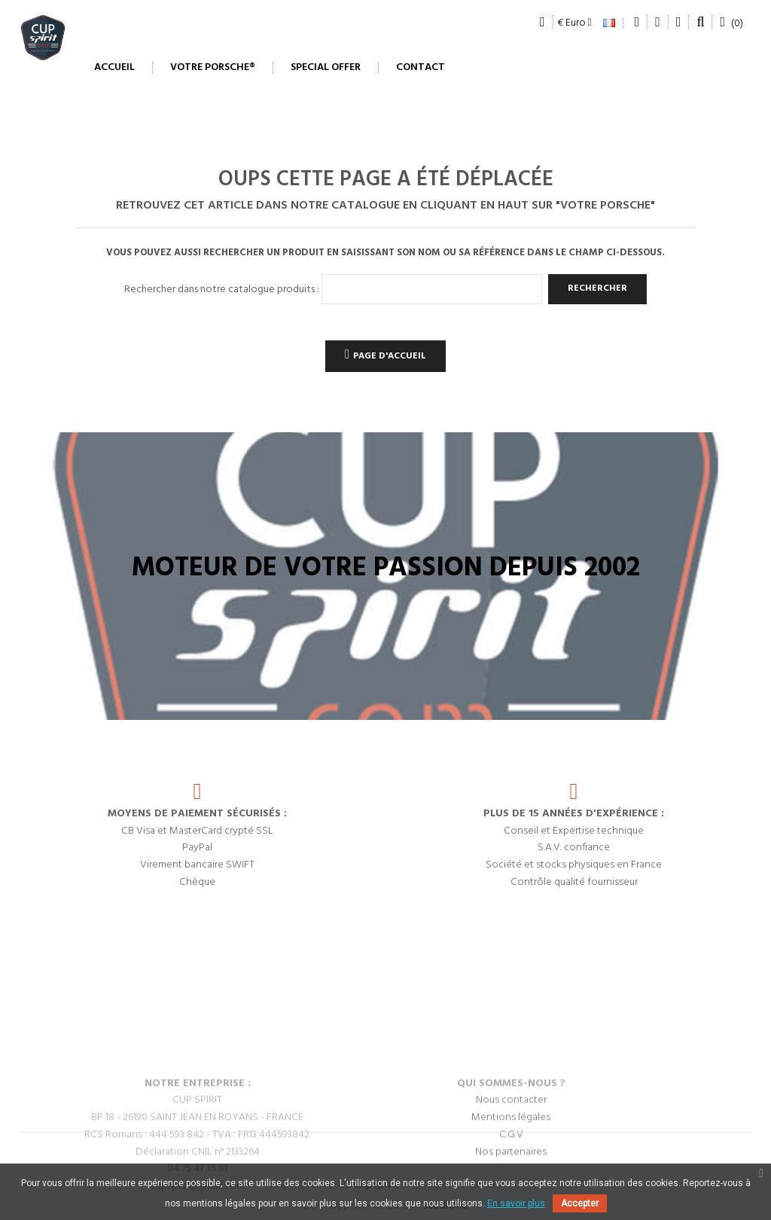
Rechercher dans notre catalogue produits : (221, 290)
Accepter (580, 1203)
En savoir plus (516, 1203)
